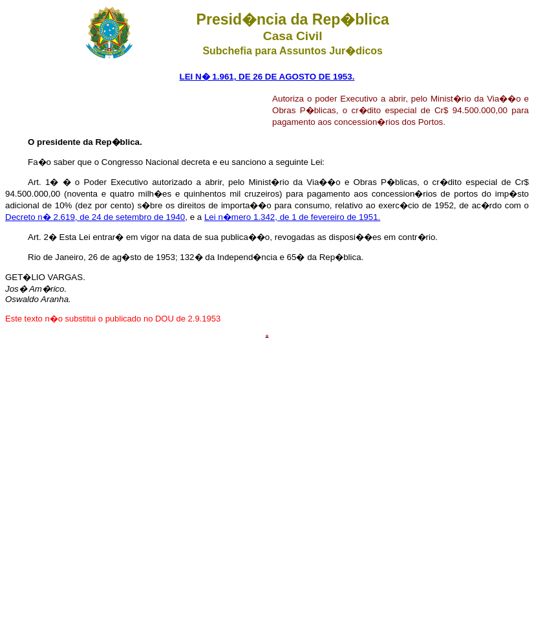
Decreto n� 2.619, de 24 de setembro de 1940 (95, 217)
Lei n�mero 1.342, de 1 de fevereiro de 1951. (292, 217)
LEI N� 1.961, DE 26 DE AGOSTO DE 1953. (267, 77)
